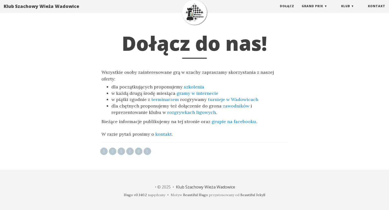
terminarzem (165, 99)
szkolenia (194, 87)
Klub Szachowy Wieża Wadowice (41, 11)
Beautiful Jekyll (252, 195)
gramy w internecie (197, 93)
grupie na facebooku (234, 121)
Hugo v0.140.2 (135, 195)
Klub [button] (345, 11)
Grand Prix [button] (312, 11)
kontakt (163, 134)
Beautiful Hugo (195, 195)
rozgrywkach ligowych (191, 112)
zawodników (236, 106)
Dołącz (287, 11)
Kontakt (376, 11)
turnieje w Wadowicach (233, 99)
